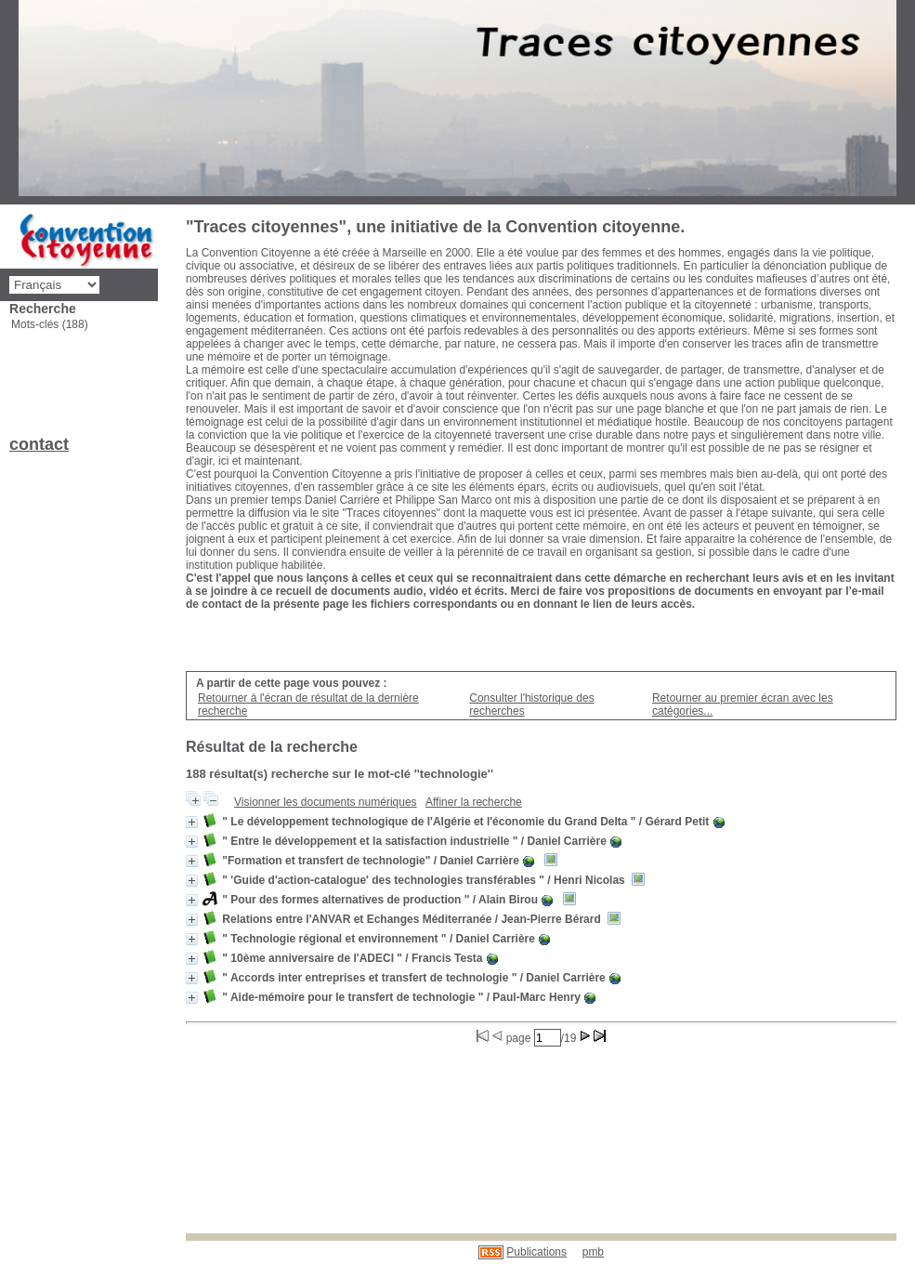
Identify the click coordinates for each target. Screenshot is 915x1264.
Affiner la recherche (473, 802)
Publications (536, 1251)
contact (39, 444)
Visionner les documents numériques (325, 802)
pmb (593, 1251)
